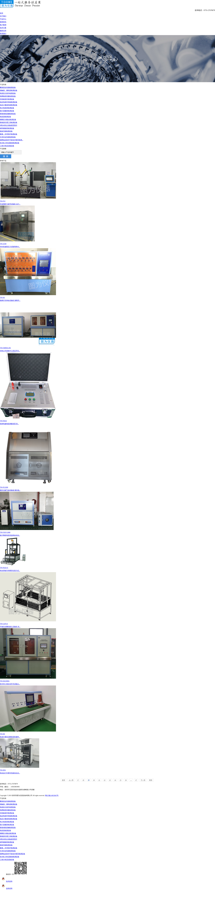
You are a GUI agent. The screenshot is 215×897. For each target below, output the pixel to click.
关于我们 (3, 16)
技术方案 (3, 28)
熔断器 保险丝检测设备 (8, 119)
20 (94, 780)
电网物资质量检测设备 (8, 96)
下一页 (143, 780)
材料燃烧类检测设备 (7, 128)
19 (88, 780)
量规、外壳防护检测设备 (8, 134)
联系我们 (3, 33)
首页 (1, 13)
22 (104, 780)
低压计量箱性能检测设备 (8, 105)
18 (83, 780)
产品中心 (3, 19)
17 (78, 780)
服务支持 (3, 30)
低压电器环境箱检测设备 (8, 102)
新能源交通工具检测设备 (8, 122)
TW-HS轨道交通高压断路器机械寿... (107, 711)
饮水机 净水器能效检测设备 (9, 143)
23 (110, 780)
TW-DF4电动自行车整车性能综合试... (107, 756)
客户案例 (3, 25)
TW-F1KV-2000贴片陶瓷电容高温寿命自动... (107, 514)
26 (126, 780)
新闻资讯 (3, 22)
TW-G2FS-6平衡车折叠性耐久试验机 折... (107, 600)
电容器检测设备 (5, 116)
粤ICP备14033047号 (52, 795)
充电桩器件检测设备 (7, 99)
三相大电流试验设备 (7, 146)
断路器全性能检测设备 (8, 87)
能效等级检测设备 (6, 131)
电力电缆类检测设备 (7, 108)
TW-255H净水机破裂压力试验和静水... (107, 227)
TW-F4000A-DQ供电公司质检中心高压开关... (107, 327)
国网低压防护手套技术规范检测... (11, 140)
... (131, 780)
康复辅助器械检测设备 (8, 114)
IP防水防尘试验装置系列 (8, 125)
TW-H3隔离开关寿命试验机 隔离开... (107, 274)
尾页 (150, 780)
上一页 (71, 780)
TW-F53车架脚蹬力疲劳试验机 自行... (107, 183)
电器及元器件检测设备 (8, 93)
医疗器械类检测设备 (7, 111)
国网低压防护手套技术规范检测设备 (12, 854)
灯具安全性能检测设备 (8, 137)
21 (99, 780)
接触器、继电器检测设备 (8, 90)
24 (115, 780)
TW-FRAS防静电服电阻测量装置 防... (107, 388)
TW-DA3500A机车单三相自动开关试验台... (107, 656)
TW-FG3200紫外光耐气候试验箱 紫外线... (107, 458)
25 (120, 780)
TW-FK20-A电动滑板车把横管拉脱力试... (107, 554)
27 (136, 780)
